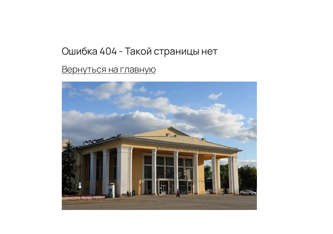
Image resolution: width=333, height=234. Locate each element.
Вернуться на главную (109, 69)
